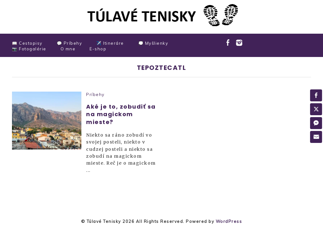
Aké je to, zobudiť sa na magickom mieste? (121, 114)
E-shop (98, 48)
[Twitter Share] (316, 109)
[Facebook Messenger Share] (316, 123)
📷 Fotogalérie (29, 48)
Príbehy (95, 94)
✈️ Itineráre (110, 43)
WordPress (229, 221)
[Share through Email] (316, 137)
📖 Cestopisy (27, 43)
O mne (68, 48)
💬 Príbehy (69, 43)
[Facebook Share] (316, 95)
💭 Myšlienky (153, 43)
